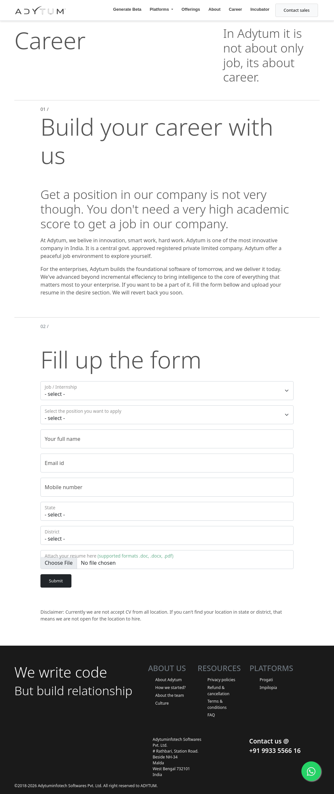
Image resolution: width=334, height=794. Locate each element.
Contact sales (297, 10)
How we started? (170, 687)
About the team (169, 695)
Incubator (259, 9)
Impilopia (268, 687)
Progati (266, 679)
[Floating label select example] (167, 390)
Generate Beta (127, 9)
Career (235, 9)
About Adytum (168, 679)
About (214, 9)
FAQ (211, 715)
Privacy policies (221, 679)
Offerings (191, 9)
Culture (162, 703)
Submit (56, 581)
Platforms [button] (160, 9)
